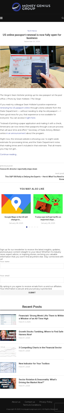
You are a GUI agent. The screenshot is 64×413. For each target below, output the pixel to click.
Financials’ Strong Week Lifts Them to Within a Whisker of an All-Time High (41, 317)
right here (30, 118)
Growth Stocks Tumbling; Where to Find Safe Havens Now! (41, 333)
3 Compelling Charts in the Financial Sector (40, 347)
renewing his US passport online (15, 108)
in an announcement (16, 133)
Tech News (32, 31)
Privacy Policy (45, 402)
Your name (32, 264)
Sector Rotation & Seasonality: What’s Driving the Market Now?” (38, 381)
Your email (32, 279)
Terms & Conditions (32, 405)
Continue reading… (8, 154)
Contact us (30, 402)
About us (16, 402)
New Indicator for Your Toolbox (34, 363)
